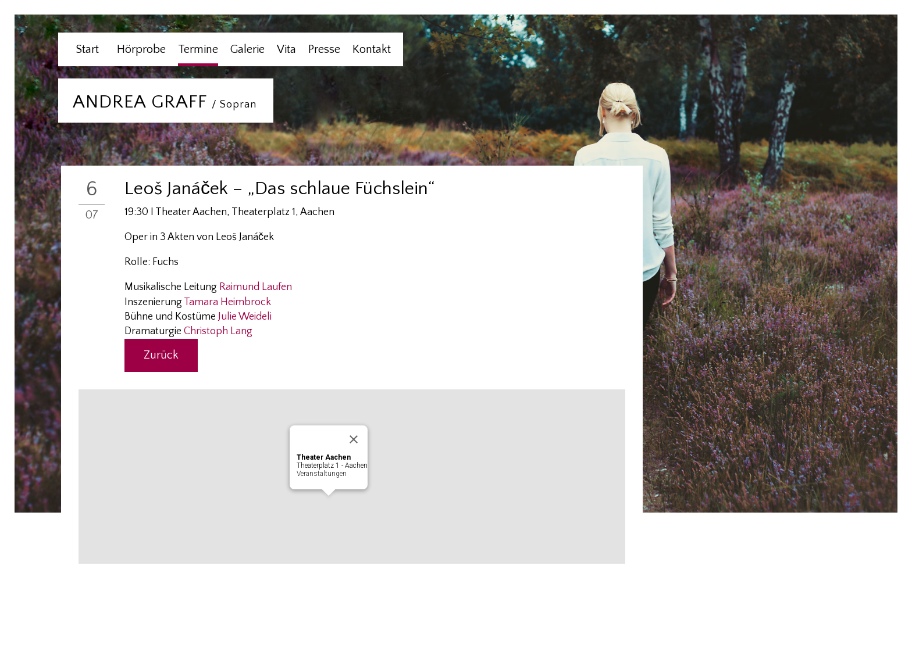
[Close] (354, 439)
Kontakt (371, 49)
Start (87, 49)
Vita (286, 49)
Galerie (247, 49)
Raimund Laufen (255, 287)
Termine (198, 49)
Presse (324, 49)
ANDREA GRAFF (164, 102)
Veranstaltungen (322, 474)
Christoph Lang (218, 331)
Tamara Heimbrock (227, 302)
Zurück (161, 355)
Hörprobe (141, 49)
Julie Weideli (245, 317)
